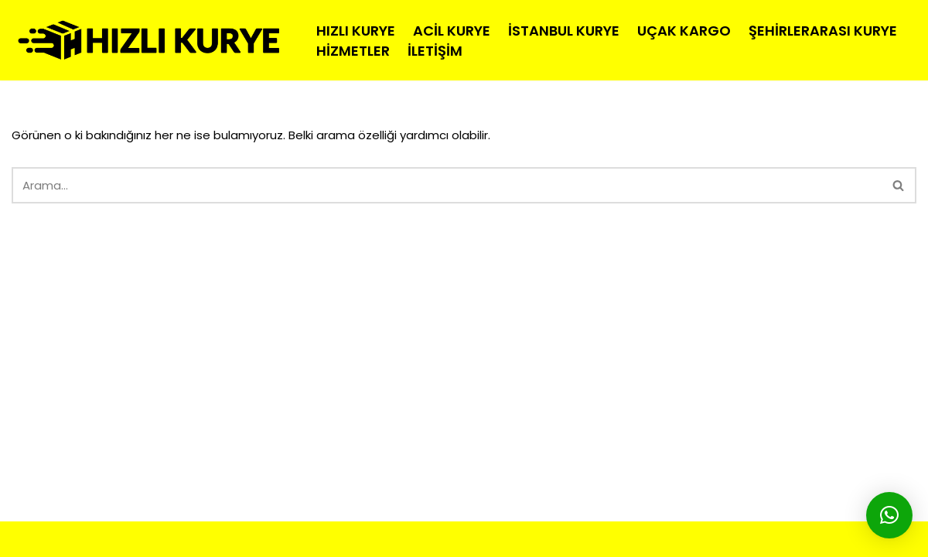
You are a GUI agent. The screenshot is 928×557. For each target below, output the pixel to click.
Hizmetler (353, 50)
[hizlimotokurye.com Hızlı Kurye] (151, 40)
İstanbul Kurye (563, 30)
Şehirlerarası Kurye (823, 30)
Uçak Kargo (684, 30)
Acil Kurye (451, 30)
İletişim (435, 50)
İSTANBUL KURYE (331, 539)
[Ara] (447, 185)
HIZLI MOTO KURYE (143, 539)
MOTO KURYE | (244, 539)
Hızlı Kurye (355, 30)
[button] (889, 515)
